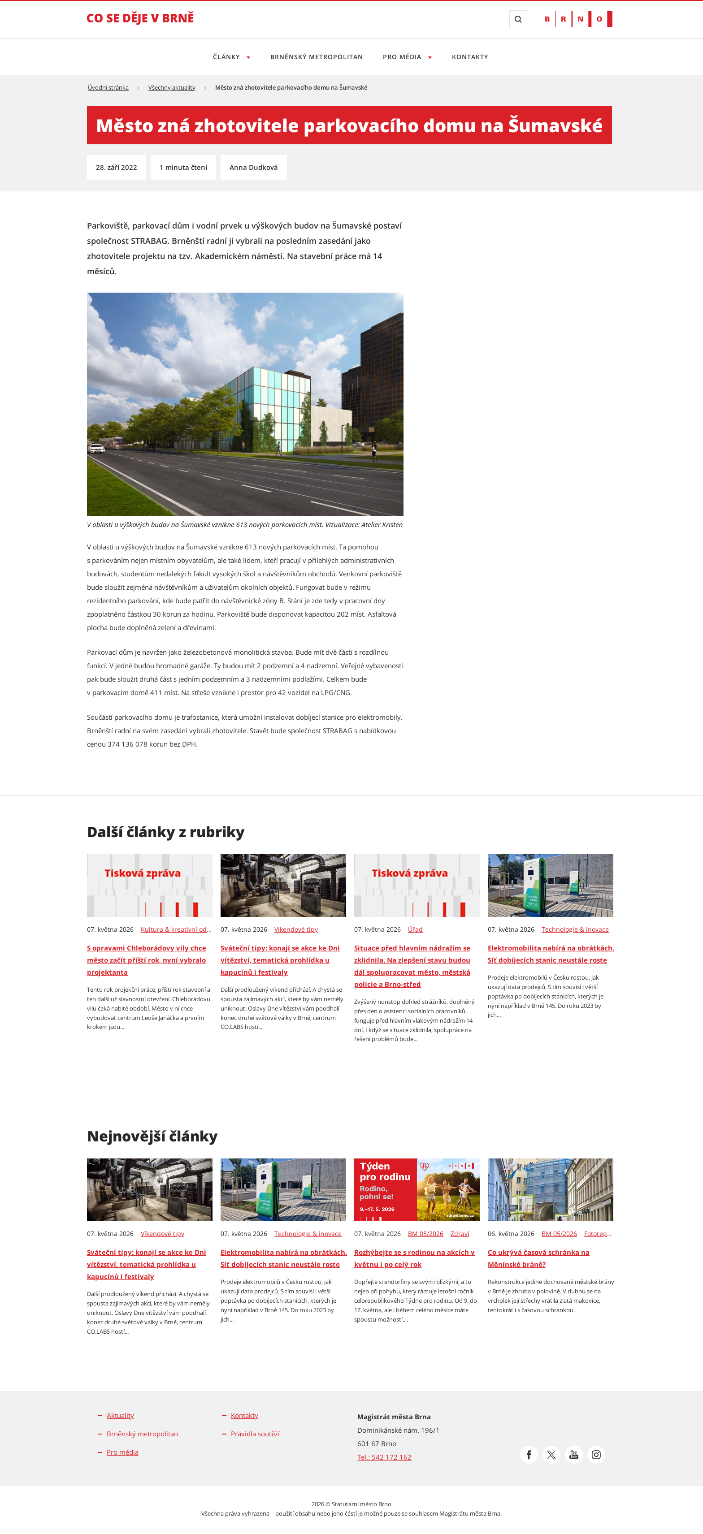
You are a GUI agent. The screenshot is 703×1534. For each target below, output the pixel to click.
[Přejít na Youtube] (574, 1455)
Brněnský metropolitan (315, 56)
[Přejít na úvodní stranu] (140, 24)
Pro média (123, 1452)
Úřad (415, 929)
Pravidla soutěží (255, 1433)
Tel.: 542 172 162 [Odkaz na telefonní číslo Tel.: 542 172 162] (384, 1456)
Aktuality (120, 1415)
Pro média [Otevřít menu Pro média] (404, 56)
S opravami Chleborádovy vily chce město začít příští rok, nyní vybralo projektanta (146, 960)
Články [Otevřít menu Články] (224, 56)
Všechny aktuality (171, 87)
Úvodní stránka (108, 87)
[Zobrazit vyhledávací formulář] (518, 19)
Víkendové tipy (296, 929)
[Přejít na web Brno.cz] (578, 19)
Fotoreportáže (599, 1234)
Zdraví (460, 1234)
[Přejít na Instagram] (596, 1455)
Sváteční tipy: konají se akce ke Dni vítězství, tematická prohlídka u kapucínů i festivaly (280, 960)
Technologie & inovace (575, 929)
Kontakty (473, 56)
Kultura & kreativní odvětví (177, 929)
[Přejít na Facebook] (529, 1455)
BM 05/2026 (425, 1234)
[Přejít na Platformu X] (551, 1455)
